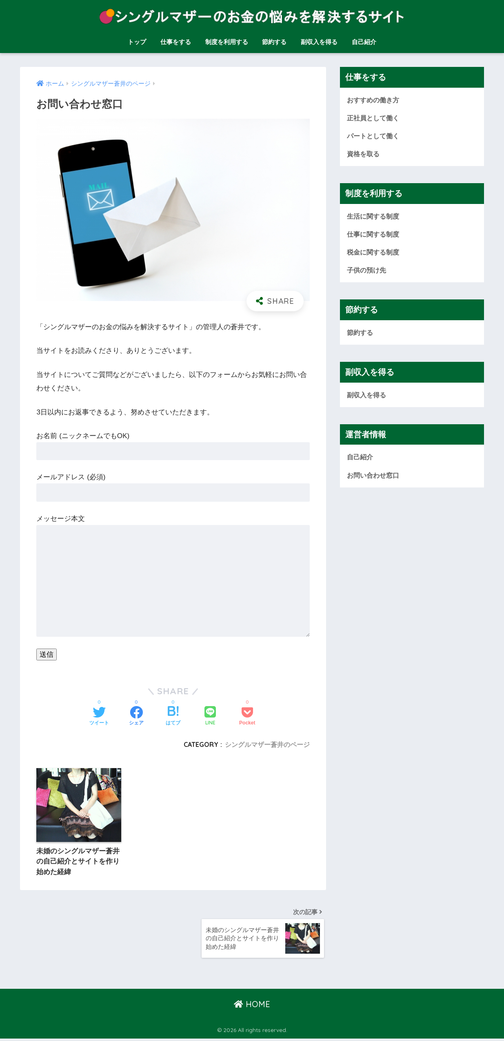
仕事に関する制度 (374, 235)
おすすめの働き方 (374, 100)
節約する (274, 41)
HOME (252, 1006)
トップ (137, 41)
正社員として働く (374, 118)
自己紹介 (364, 41)
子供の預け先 (368, 271)
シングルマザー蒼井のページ (267, 744)
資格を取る (364, 154)
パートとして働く (374, 136)
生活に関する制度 (374, 217)
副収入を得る (319, 41)
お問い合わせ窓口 (374, 477)
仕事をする (175, 41)
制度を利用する (226, 41)
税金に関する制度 (374, 253)
